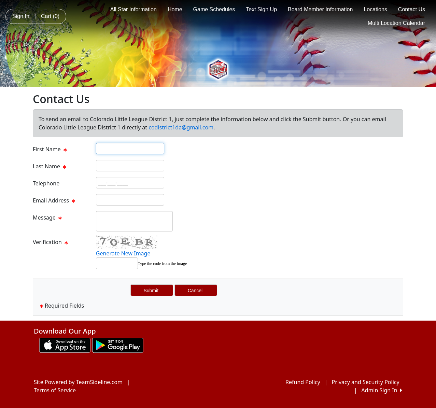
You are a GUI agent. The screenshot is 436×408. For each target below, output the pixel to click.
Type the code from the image (162, 263)
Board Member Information (320, 9)
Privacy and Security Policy (365, 382)
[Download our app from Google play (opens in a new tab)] (117, 344)
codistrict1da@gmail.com (181, 127)
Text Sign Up (261, 9)
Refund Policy (302, 382)
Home (175, 9)
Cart (50, 16)
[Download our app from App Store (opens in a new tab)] (64, 344)
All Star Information (133, 9)
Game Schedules (214, 9)
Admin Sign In (381, 390)
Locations (375, 9)
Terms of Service (55, 390)
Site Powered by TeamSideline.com (78, 382)
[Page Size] (130, 148)
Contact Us (411, 9)
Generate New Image (123, 253)
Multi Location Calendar (396, 23)
